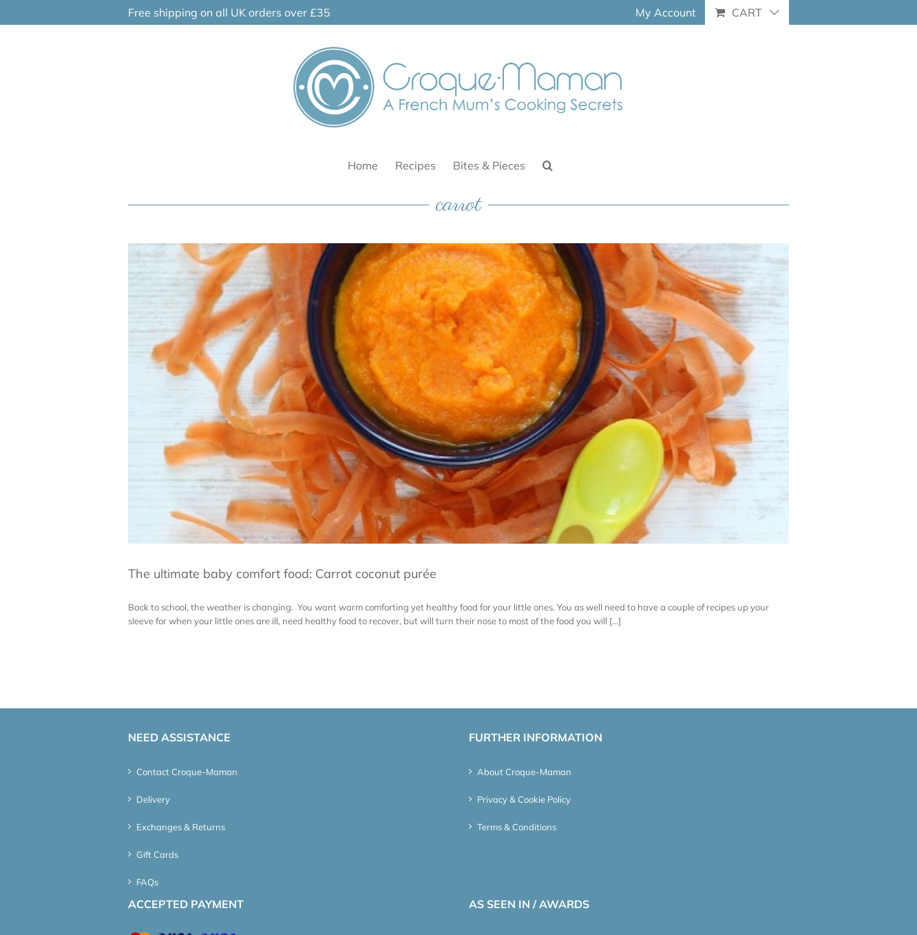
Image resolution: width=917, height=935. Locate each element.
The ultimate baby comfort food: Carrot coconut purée (282, 574)
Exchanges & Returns (180, 826)
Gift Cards (157, 854)
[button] (547, 164)
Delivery (153, 799)
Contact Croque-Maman (187, 771)
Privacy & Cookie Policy (524, 799)
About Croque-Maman (524, 771)
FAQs (147, 881)
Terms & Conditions (516, 826)
